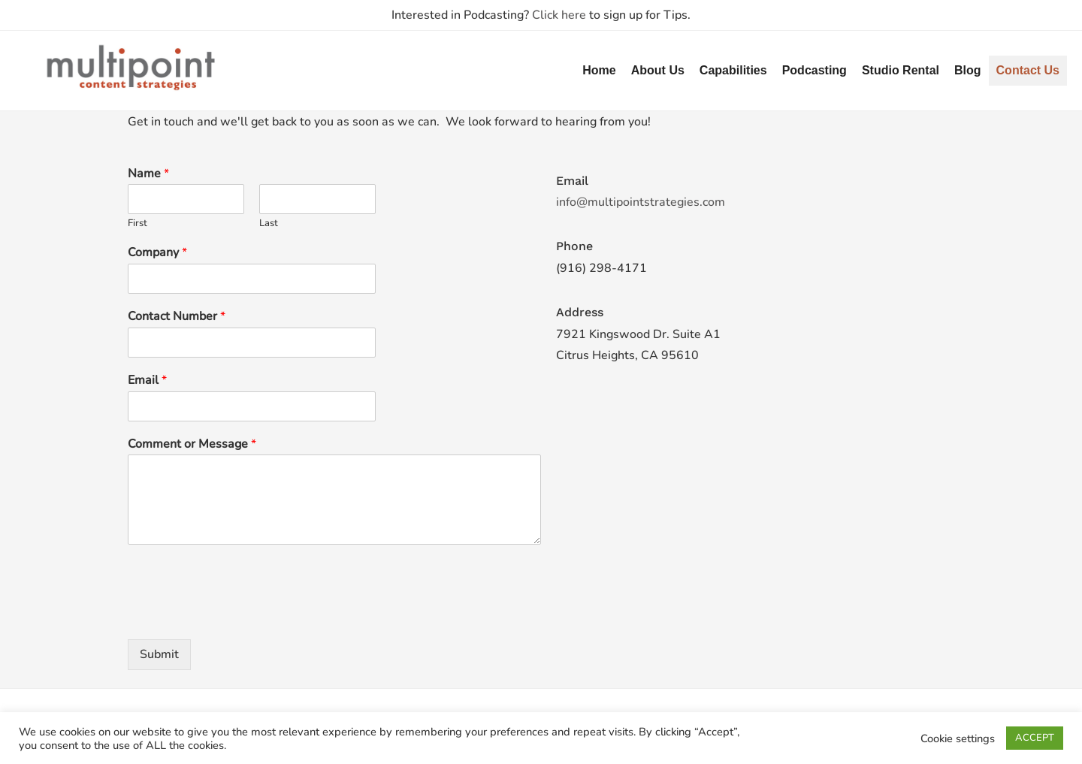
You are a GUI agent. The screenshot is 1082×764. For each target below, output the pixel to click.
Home (598, 70)
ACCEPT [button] (1034, 737)
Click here (559, 15)
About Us (658, 70)
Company (157, 253)
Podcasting (814, 70)
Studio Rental (900, 70)
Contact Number (176, 317)
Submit (159, 654)
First (137, 223)
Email (147, 380)
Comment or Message (192, 444)
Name (148, 174)
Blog (967, 70)
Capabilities (733, 70)
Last (268, 223)
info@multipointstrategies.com (640, 202)
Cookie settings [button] (957, 738)
